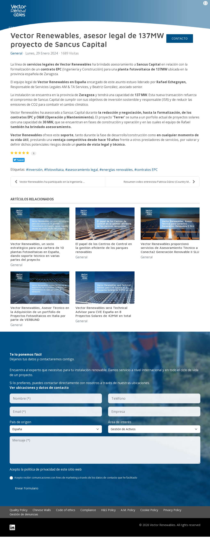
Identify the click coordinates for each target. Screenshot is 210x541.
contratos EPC (152, 172)
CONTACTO (180, 38)
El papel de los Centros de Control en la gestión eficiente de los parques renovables (103, 250)
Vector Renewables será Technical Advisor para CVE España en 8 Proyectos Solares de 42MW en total (103, 314)
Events (19, 49)
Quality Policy (18, 514)
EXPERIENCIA (77, 28)
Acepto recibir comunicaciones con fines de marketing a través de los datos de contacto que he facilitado (76, 482)
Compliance (88, 514)
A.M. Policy (128, 514)
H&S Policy (108, 514)
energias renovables (121, 172)
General (16, 267)
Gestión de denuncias (24, 519)
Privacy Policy (172, 514)
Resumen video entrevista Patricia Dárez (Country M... (159, 184)
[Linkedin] (12, 531)
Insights (123, 28)
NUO (35, 28)
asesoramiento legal (85, 172)
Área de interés (119, 426)
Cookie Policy (149, 514)
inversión (36, 172)
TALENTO (98, 28)
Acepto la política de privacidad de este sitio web (46, 473)
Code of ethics (65, 514)
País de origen (21, 426)
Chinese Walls (42, 514)
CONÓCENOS (53, 28)
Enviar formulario (26, 492)
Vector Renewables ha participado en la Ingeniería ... (50, 184)
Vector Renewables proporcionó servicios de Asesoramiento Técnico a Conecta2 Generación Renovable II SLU (170, 250)
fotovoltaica (56, 172)
